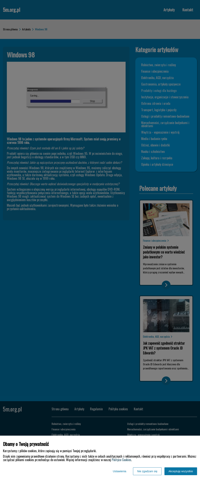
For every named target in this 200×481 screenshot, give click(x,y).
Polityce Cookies (121, 459)
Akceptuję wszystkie (181, 471)
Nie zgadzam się (147, 471)
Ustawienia (119, 471)
